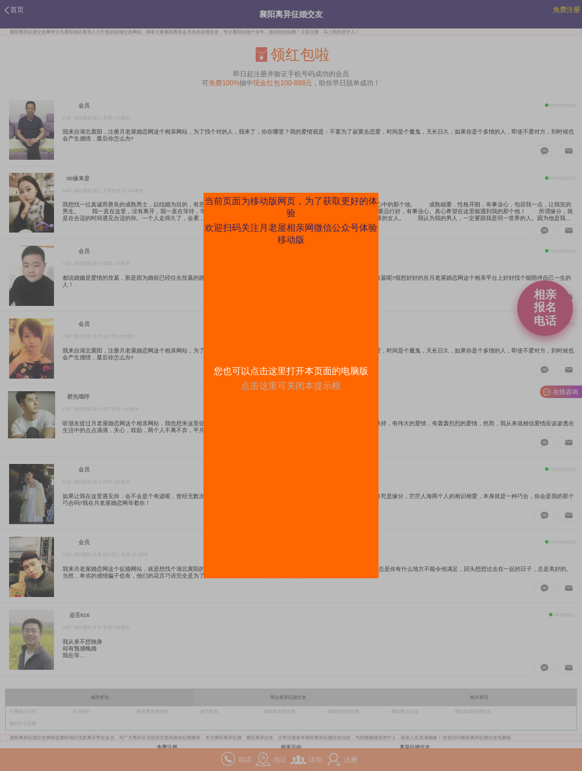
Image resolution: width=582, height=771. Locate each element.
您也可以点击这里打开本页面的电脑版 (291, 371)
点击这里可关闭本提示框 (291, 386)
